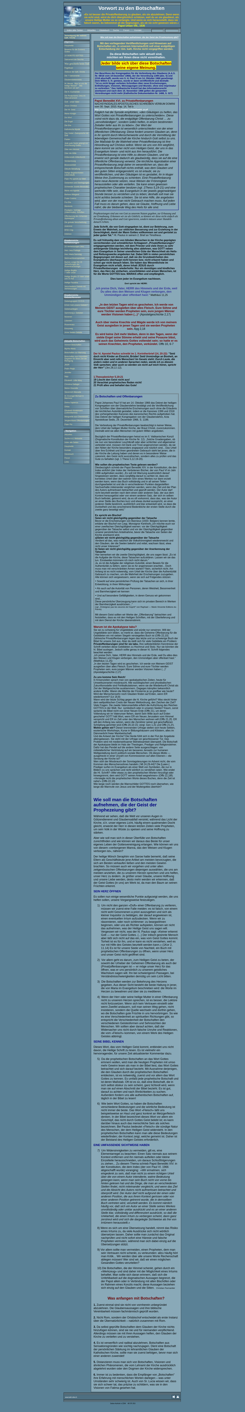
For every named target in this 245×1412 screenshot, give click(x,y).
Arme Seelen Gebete (73, 332)
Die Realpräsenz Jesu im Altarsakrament (75, 97)
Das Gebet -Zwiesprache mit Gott (76, 134)
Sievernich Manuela (73, 392)
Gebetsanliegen (71, 309)
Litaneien (68, 321)
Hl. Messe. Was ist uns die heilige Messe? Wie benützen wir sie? (76, 85)
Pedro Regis (70, 369)
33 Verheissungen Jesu (74, 246)
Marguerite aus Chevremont (76, 417)
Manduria (68, 206)
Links (67, 462)
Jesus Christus (71, 106)
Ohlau (67, 407)
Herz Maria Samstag (73, 254)
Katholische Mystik (72, 129)
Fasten (67, 139)
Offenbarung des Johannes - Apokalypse (76, 217)
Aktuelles (68, 434)
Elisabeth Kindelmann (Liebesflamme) (74, 411)
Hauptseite (69, 46)
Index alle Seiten (71, 442)
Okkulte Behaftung (72, 169)
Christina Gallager (72, 384)
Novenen (68, 317)
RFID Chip (69, 230)
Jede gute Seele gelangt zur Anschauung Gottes (76, 144)
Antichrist (68, 226)
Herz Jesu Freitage (72, 250)
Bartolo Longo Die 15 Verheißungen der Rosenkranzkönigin (73, 264)
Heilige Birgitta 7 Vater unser (71, 271)
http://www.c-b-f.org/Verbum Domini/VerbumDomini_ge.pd (121, 109)
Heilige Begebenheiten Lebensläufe (74, 174)
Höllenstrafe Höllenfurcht (75, 157)
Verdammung (70, 161)
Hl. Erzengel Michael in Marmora (74, 397)
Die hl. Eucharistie (72, 92)
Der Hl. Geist (70, 110)
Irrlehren (68, 234)
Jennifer (68, 372)
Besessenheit (70, 165)
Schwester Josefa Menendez (77, 187)
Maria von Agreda (72, 190)
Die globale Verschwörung (75, 222)
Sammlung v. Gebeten (74, 313)
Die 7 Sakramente (72, 76)
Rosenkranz (70, 325)
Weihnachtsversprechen (75, 258)
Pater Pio (69, 424)
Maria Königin (70, 113)
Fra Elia (68, 202)
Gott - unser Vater (72, 102)
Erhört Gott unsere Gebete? (76, 305)
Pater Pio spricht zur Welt (75, 179)
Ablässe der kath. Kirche (75, 72)
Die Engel (69, 121)
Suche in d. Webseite (73, 438)
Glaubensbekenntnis (73, 80)
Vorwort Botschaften (73, 345)
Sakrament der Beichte (74, 59)
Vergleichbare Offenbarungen (77, 420)
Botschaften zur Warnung (75, 352)
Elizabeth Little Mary (73, 380)
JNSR (67, 365)
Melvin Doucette (71, 388)
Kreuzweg (69, 328)
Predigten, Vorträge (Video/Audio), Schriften (74, 211)
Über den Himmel (72, 149)
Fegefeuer (69, 68)
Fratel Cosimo (70, 198)
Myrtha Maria (70, 349)
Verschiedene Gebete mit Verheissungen (75, 287)
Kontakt (68, 450)
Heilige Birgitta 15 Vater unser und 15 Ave (77, 277)
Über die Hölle (70, 153)
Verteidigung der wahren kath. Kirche (75, 37)
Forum (67, 458)
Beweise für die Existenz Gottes (75, 50)
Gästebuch (69, 454)
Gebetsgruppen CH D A (74, 301)
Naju (66, 376)
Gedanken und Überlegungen (77, 183)
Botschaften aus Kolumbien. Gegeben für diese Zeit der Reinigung (76, 358)
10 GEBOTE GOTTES (74, 56)
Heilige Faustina (71, 282)
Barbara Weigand (72, 194)
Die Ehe (68, 125)
